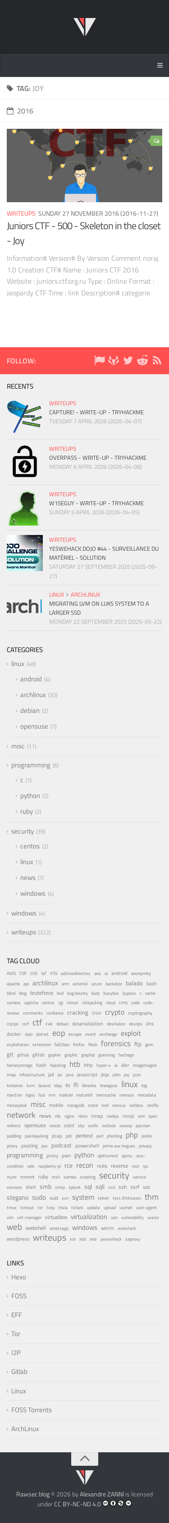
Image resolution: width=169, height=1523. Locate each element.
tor (40, 1207)
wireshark (127, 1228)
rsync (12, 1177)
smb (45, 1186)
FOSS (19, 1296)
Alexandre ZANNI (102, 1494)
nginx (69, 1116)
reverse (119, 1165)
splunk (75, 1187)
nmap (97, 1116)
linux (56, 594)
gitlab (38, 1054)
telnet (103, 1198)
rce (68, 1165)
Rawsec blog (33, 1494)
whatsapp (59, 1228)
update (93, 1207)
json (137, 1074)
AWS (11, 973)
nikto (82, 1116)
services (14, 1187)
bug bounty (77, 993)
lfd (67, 1085)
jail (51, 1074)
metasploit (17, 1105)
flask (92, 1044)
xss (82, 1238)
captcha (31, 1002)
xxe (93, 1238)
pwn (66, 1155)
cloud (110, 1002)
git (10, 1054)
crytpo (12, 1023)
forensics (116, 1043)
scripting (88, 1177)
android (31, 679)
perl (99, 1136)
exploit (131, 1033)
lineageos (109, 1085)
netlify (153, 1105)
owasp (125, 1125)
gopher (54, 1054)
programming (30, 765)
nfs (58, 1116)
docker (14, 1034)
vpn (114, 1217)
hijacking (58, 1065)
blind (11, 993)
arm (65, 983)
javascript (87, 1074)
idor (125, 1065)
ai (106, 973)
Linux (18, 1391)
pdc (69, 1136)
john (116, 1074)
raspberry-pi (49, 1166)
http (88, 1065)
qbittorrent (108, 1155)
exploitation (18, 1044)
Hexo (18, 1277)
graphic (71, 1055)
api (26, 983)
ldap (58, 1085)
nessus (119, 1105)
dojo (28, 1034)
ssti (146, 1187)
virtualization (89, 1217)
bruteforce (41, 992)
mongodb (75, 1105)
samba (70, 1177)
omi (141, 1116)
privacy (145, 1145)
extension (41, 1044)
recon (84, 1164)
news (28, 877)
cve (49, 1023)
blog (23, 993)
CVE (34, 973)
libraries (89, 1085)
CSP (23, 973)
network (21, 1115)
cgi (60, 1002)
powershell (87, 1145)
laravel (44, 1085)
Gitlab (19, 1371)
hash (41, 1065)
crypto (114, 1011)
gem (149, 1044)
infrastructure (32, 1074)
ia (116, 1065)
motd (93, 1105)
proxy (52, 1155)
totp (50, 1207)
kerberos (15, 1085)
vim (10, 1217)
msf (105, 1105)
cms (123, 1002)
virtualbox (56, 1217)
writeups (21, 213)
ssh (123, 1187)
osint (69, 1125)
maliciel (66, 1095)
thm (152, 1196)
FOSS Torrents (31, 1410)
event (90, 1034)
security (22, 831)
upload (110, 1207)
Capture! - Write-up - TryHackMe (96, 412)
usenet (125, 1207)
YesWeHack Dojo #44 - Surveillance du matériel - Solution (104, 553)
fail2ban (62, 1044)
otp (81, 1125)
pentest (84, 1136)
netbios (136, 1105)
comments (33, 1013)
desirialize (116, 1023)
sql (88, 1186)
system (83, 1197)
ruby (26, 811)
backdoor (113, 983)
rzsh (56, 1177)
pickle (147, 1136)
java (69, 1074)
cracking (77, 1012)
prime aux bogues (119, 1145)
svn (65, 1198)
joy (126, 1074)
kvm (31, 1085)
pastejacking (36, 1135)
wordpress (18, 1238)
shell (31, 1187)
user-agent (146, 1207)
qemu (127, 1155)
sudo (39, 1197)
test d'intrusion (127, 1198)
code (135, 1002)
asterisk (80, 983)
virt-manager (29, 1217)
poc (44, 1145)
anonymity (141, 973)
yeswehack (111, 1239)
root (135, 1165)
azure (96, 983)
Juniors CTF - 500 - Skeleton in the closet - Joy (83, 233)
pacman (143, 1125)
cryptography (140, 1013)
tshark (77, 1207)
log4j (30, 1095)
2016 (20, 110)
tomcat (27, 1207)
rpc (145, 1166)
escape (75, 1034)
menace (126, 1094)
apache (13, 983)
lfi (75, 1084)
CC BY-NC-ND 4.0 (77, 1504)
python (30, 795)
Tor (15, 1333)
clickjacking (92, 1002)
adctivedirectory (76, 973)
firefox (79, 1044)
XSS (53, 973)
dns (150, 1023)
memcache (106, 1094)
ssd (111, 1187)
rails (31, 1166)
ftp (138, 1043)
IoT (43, 973)
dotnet (42, 1034)
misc (18, 746)
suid (54, 1197)
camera (13, 1002)
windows (33, 893)
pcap (57, 1135)
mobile (56, 1105)
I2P (16, 1352)
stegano (17, 1197)
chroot (72, 1002)
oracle (55, 1125)
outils (93, 1125)
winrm (107, 1228)
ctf (37, 1022)
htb (74, 1064)
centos (30, 846)
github (23, 1055)
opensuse (34, 726)
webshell (36, 1228)
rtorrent (27, 1177)
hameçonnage (19, 1065)
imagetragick (145, 1065)
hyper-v (103, 1065)
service (139, 1176)
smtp (60, 1187)
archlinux (85, 594)
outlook (109, 1125)
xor (73, 1239)
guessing (106, 1054)
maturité (84, 1095)
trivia (63, 1207)
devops (135, 1023)
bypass (129, 993)
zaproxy (132, 1238)
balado (134, 983)
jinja (105, 1074)
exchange (108, 1034)
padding (14, 1136)
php (132, 1135)
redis (102, 1165)
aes (97, 973)
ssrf (134, 1187)
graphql (88, 1055)
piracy (12, 1145)
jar (60, 1074)
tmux (12, 1207)
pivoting (29, 1145)
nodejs (113, 1116)
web (14, 1226)
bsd (60, 993)
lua (41, 1094)
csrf (25, 1023)
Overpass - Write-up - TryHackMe (97, 457)
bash (151, 983)
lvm (52, 1095)
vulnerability (132, 1217)
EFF (16, 1315)
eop (58, 1033)
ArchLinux (25, 1428)
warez (153, 1217)
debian (30, 710)
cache (150, 993)
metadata (146, 1095)
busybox (111, 993)
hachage (126, 1055)
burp (95, 993)
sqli (100, 1186)
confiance (55, 1013)
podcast (61, 1145)
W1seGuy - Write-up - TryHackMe (96, 503)
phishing (114, 1136)
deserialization (87, 1023)
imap (11, 1074)
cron (96, 1012)
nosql (128, 1116)
